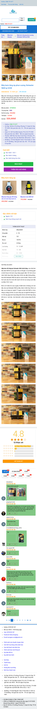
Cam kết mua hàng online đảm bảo (13, 645)
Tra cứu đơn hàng (13, 4)
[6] (25, 620)
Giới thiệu (6, 660)
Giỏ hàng (31, 19)
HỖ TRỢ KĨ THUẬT (23, 31)
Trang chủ (3, 36)
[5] (22, 620)
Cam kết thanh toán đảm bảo (12, 647)
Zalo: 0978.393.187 (9, 632)
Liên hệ (21, 4)
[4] (20, 620)
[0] (9, 620)
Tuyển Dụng (7, 662)
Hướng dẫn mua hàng (10, 667)
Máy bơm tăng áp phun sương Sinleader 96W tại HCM (25, 36)
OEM (10, 110)
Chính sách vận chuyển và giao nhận (14, 642)
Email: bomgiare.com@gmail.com (13, 637)
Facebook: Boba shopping (11, 634)
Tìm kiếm (22, 19)
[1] (6, 620)
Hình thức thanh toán (9, 670)
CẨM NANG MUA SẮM (8, 31)
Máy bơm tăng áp (10, 36)
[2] (14, 620)
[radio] (12, 439)
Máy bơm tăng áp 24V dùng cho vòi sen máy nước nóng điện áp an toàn (27, 198)
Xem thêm (18, 256)
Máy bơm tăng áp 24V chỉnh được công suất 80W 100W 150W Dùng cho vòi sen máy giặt (8, 198)
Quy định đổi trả (8, 652)
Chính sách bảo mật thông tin (12, 650)
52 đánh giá (14, 92)
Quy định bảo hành (9, 655)
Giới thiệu (3, 4)
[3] (17, 620)
